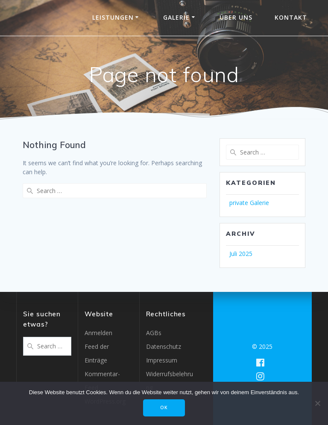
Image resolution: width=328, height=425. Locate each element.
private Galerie (249, 203)
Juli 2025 (240, 254)
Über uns (236, 17)
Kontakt (291, 17)
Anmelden (98, 333)
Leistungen (113, 17)
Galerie (176, 17)
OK (164, 407)
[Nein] (317, 403)
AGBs (153, 333)
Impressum (161, 360)
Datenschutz (163, 346)
